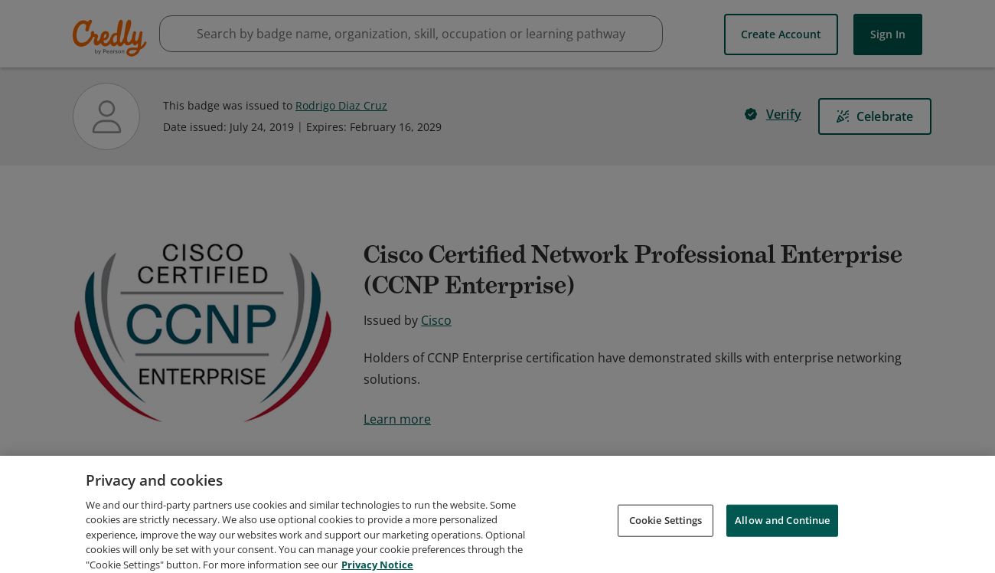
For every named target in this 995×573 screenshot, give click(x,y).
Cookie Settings (666, 548)
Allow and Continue (782, 548)
